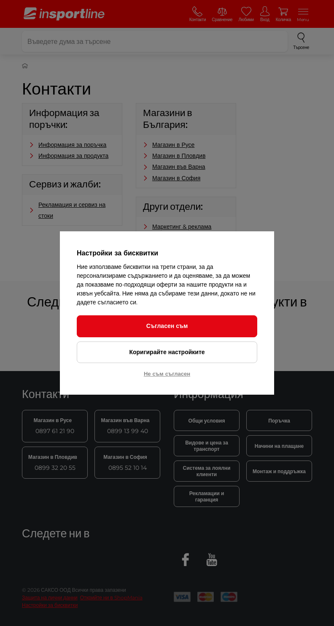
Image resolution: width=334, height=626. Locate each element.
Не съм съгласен (167, 373)
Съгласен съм (167, 326)
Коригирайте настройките (167, 352)
